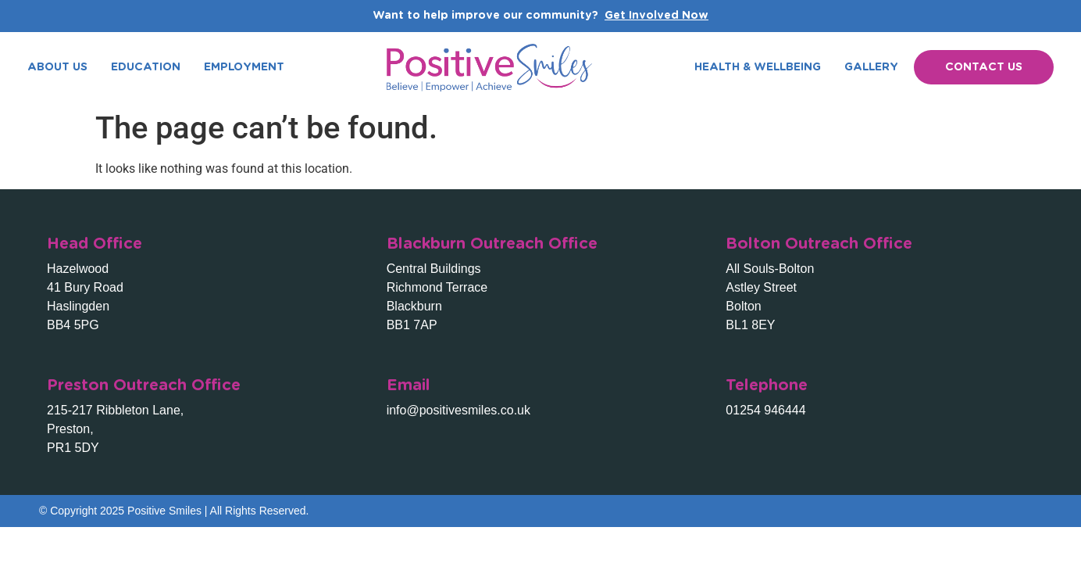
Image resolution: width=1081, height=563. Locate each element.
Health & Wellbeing (757, 67)
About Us (57, 67)
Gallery (871, 67)
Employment (244, 67)
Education (145, 67)
